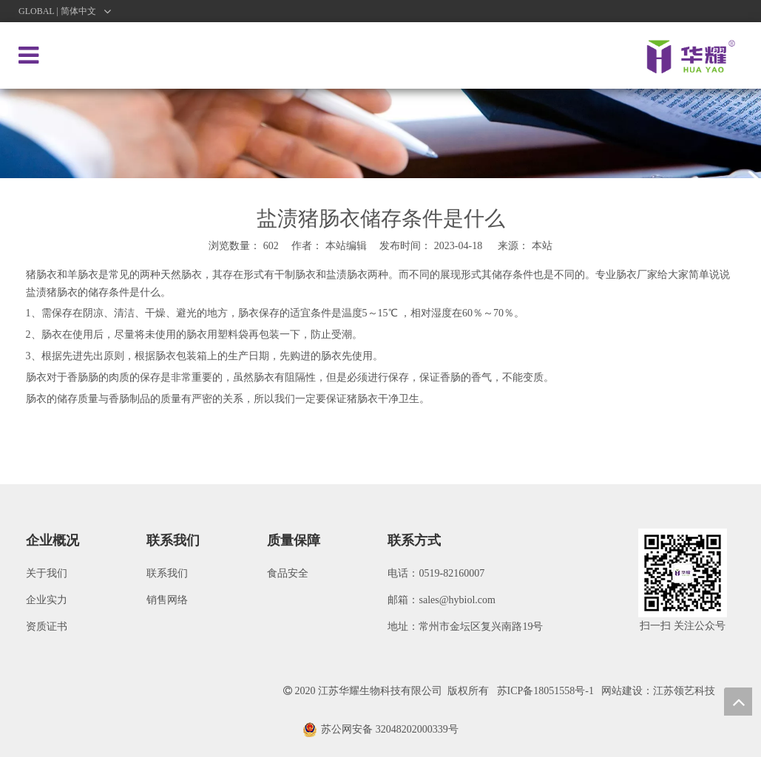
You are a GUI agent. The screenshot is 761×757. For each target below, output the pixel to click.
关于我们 (46, 573)
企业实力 (46, 599)
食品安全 (287, 573)
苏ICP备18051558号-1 (545, 690)
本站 (542, 245)
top (738, 702)
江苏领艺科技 (684, 690)
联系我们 (167, 573)
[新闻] (380, 133)
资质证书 (46, 626)
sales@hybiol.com (457, 599)
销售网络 (167, 599)
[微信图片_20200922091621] (682, 573)
